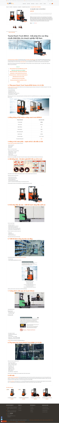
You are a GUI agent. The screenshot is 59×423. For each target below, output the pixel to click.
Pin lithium (9, 340)
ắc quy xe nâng (14, 421)
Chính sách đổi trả (45, 410)
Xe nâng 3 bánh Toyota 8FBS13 (12, 143)
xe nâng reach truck (23, 61)
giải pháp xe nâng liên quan (21, 421)
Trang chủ (20, 407)
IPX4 (41, 138)
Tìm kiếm (32, 407)
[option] (15, 27)
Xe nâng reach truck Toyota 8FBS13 (21, 257)
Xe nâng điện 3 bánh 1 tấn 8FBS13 (13, 59)
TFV (10, 382)
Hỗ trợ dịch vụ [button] (32, 405)
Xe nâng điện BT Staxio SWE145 (12, 397)
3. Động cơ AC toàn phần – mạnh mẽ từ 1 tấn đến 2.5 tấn (25, 141)
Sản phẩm (20, 410)
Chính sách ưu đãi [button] (45, 405)
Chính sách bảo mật (45, 407)
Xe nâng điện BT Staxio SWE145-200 (23, 397)
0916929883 (11, 413)
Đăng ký (32, 410)
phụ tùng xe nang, (9, 421)
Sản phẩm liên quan (9, 387)
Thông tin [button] (19, 405)
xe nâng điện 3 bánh (30, 59)
